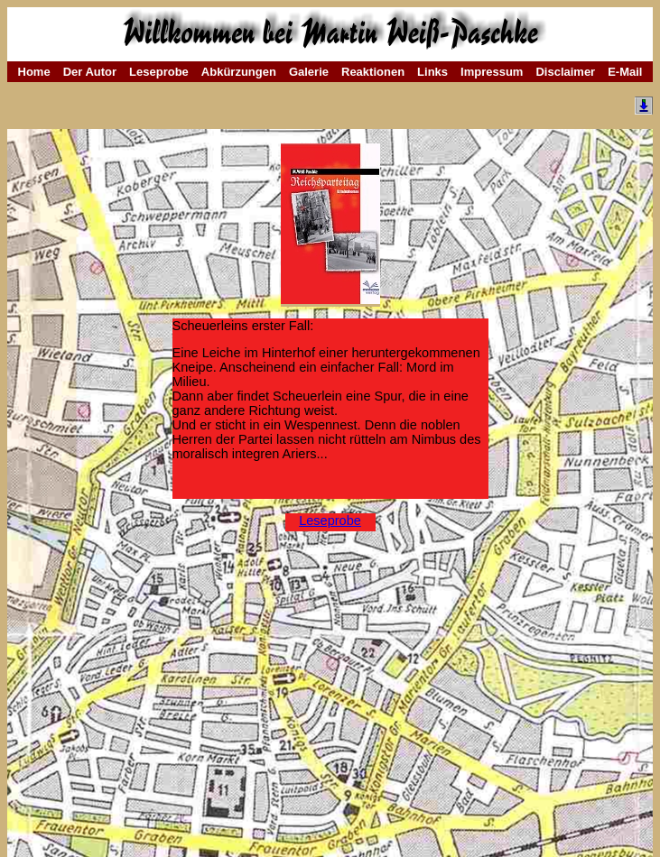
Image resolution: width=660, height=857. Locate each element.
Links (432, 71)
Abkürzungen (238, 71)
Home (34, 71)
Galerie (309, 71)
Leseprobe (159, 71)
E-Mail (625, 71)
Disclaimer (565, 71)
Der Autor (89, 71)
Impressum (491, 71)
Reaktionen (372, 71)
